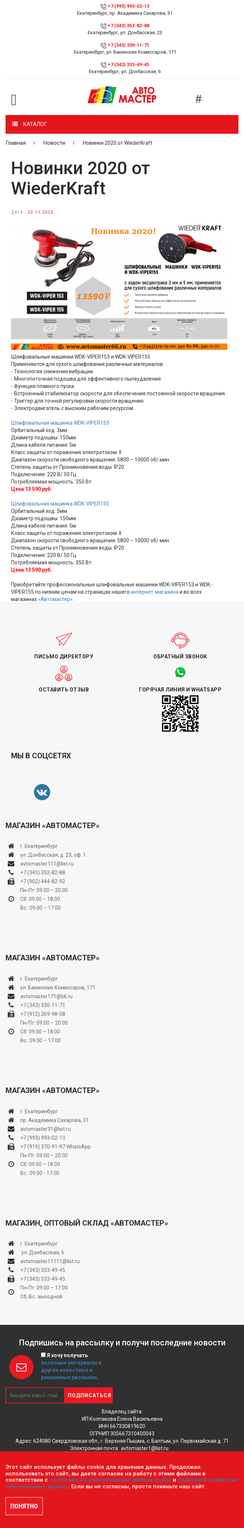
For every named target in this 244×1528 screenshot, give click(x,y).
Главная (16, 143)
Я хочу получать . (71, 1366)
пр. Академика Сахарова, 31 (54, 1120)
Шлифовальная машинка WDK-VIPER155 (60, 504)
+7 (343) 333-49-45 (128, 64)
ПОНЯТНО (24, 1506)
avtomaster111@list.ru (47, 864)
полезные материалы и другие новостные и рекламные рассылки (71, 1370)
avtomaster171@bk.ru (46, 996)
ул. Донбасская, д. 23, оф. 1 (53, 855)
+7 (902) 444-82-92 (42, 881)
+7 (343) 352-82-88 (128, 25)
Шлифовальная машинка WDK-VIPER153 (60, 423)
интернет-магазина (154, 592)
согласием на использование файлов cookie (110, 1480)
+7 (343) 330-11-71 (128, 45)
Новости (54, 143)
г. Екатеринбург (39, 846)
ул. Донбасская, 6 (42, 1252)
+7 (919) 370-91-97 (42, 1147)
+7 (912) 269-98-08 (42, 1014)
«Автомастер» (55, 599)
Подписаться (89, 1395)
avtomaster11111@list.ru (50, 1261)
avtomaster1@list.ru (144, 1448)
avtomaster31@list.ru (45, 1129)
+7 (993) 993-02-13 (42, 1138)
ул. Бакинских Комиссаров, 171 (57, 987)
